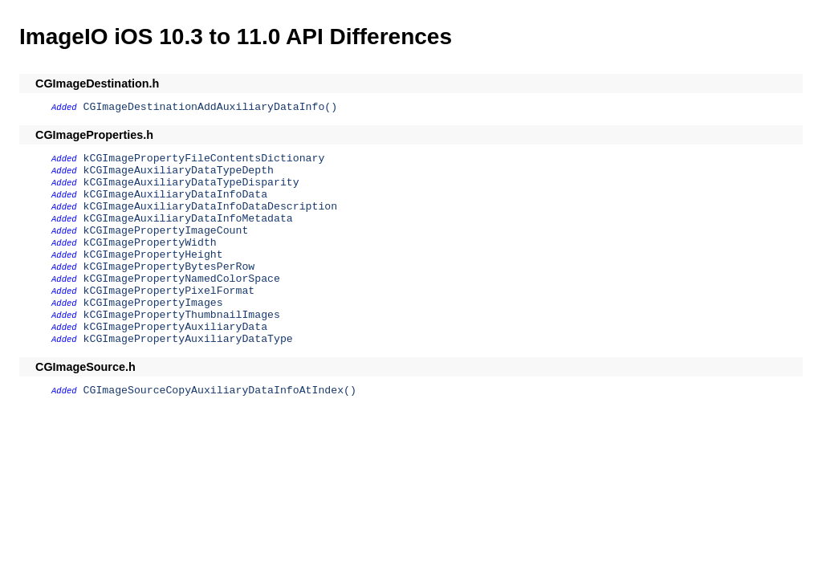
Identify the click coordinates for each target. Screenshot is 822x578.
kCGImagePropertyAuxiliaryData (175, 327)
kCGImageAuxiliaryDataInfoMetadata (188, 219)
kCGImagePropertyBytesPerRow (169, 267)
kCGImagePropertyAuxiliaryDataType (188, 339)
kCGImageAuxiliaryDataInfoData (175, 195)
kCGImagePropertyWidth (150, 243)
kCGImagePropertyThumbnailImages (181, 315)
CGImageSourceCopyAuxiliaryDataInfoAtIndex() (219, 391)
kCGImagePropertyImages (153, 303)
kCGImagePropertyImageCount (166, 231)
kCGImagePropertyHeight (153, 255)
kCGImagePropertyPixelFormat (169, 291)
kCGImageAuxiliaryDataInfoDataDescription (210, 207)
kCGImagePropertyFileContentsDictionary (204, 159)
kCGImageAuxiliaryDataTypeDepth (178, 171)
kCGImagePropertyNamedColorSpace (181, 279)
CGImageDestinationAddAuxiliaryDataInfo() (210, 107)
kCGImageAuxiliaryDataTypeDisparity (191, 183)
